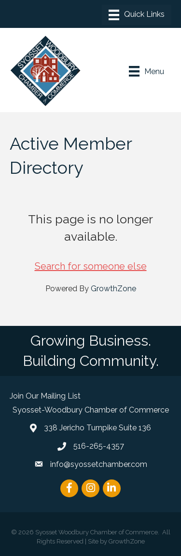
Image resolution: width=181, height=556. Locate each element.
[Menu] (136, 15)
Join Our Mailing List (45, 396)
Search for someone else (91, 266)
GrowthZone (113, 288)
